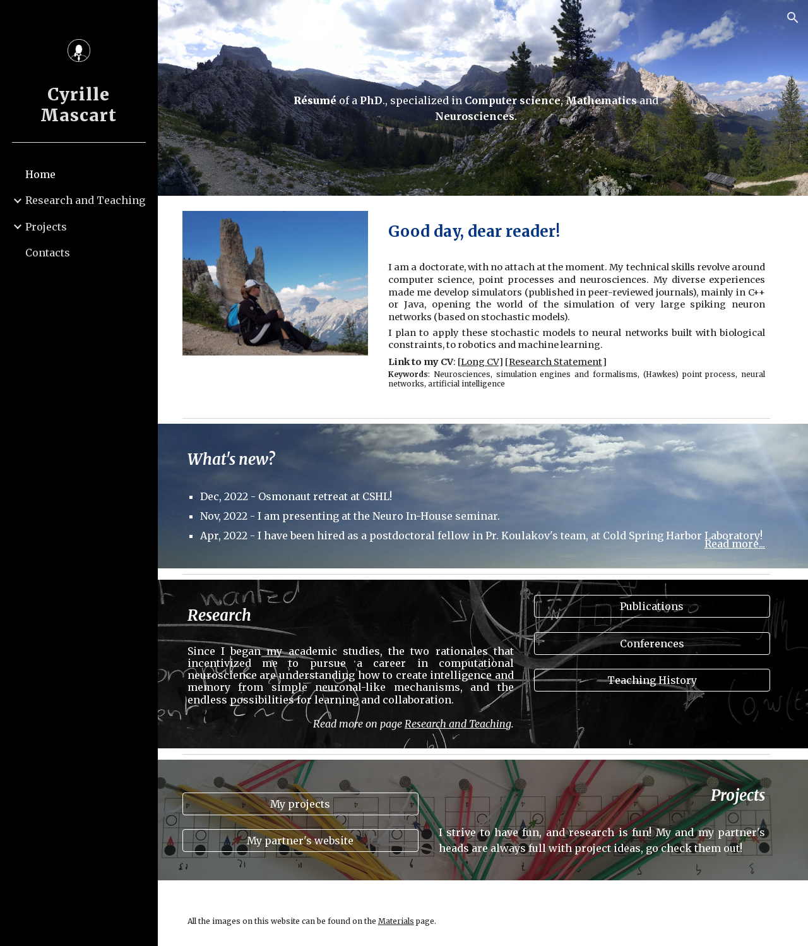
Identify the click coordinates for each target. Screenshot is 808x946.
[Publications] (655, 622)
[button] (793, 18)
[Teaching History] (655, 695)
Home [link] (40, 174)
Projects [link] (46, 226)
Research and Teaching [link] (85, 200)
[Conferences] (655, 659)
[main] (483, 97)
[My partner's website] (311, 856)
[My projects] (311, 820)
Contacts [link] (47, 252)
